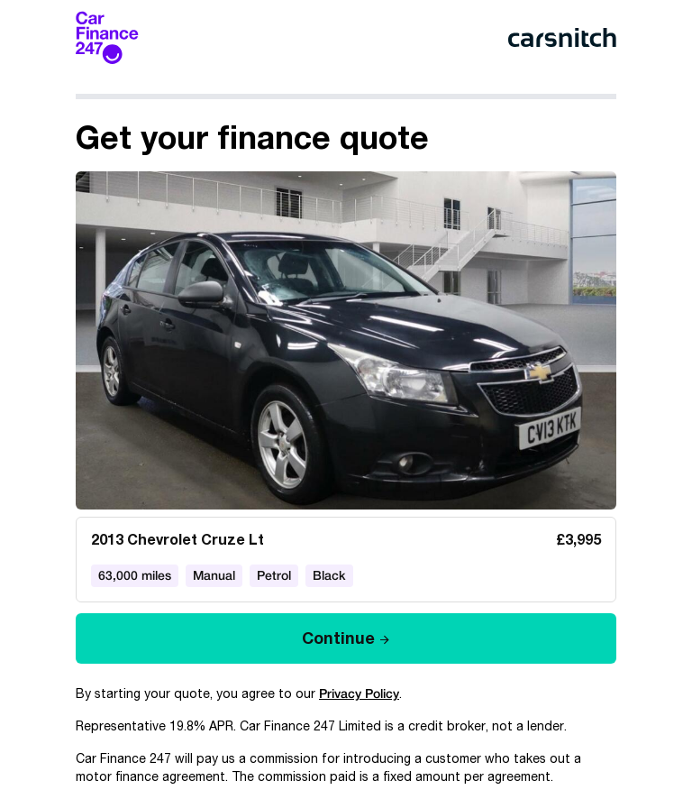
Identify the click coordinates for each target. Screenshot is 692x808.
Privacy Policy (359, 693)
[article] (346, 386)
